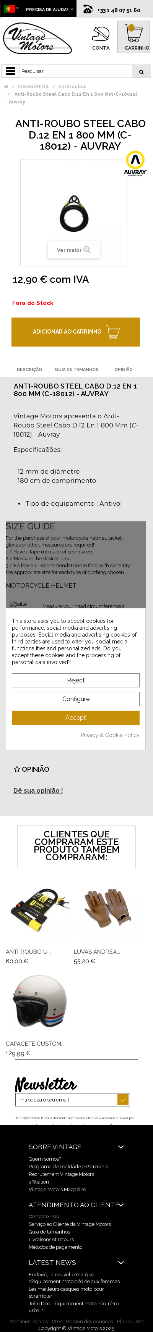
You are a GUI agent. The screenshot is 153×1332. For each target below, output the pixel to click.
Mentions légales (29, 1321)
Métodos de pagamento (55, 1247)
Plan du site (130, 1321)
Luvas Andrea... (97, 951)
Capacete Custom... (35, 1043)
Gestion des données (89, 1321)
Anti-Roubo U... (28, 951)
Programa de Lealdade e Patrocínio (68, 1166)
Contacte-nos (44, 1216)
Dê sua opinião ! (38, 790)
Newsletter (45, 1086)
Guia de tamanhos (49, 1232)
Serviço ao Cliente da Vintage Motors (70, 1224)
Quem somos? (45, 1159)
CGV (57, 1321)
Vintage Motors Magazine (57, 1189)
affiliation (39, 1182)
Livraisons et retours (51, 1239)
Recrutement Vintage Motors (61, 1174)
